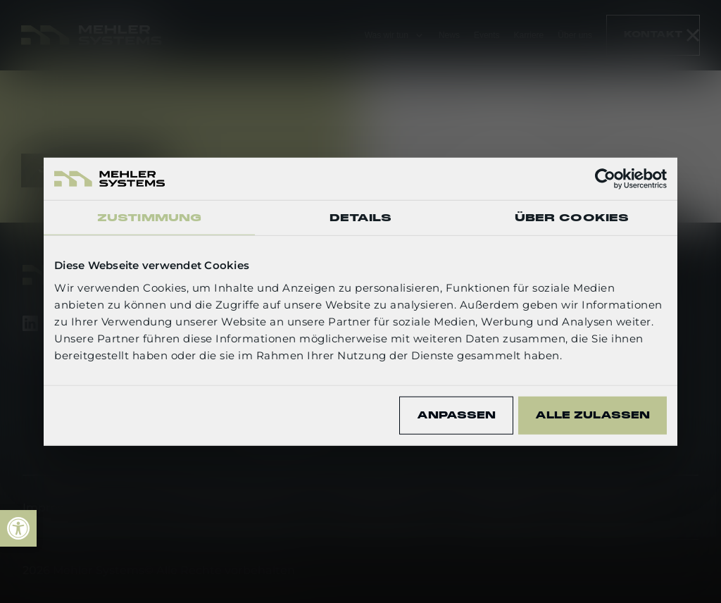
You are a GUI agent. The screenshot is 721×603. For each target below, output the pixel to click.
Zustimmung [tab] (149, 218)
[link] (18, 528)
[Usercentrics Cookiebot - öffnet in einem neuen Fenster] (605, 178)
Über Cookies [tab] (572, 218)
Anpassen (456, 415)
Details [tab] (361, 218)
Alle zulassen (592, 415)
